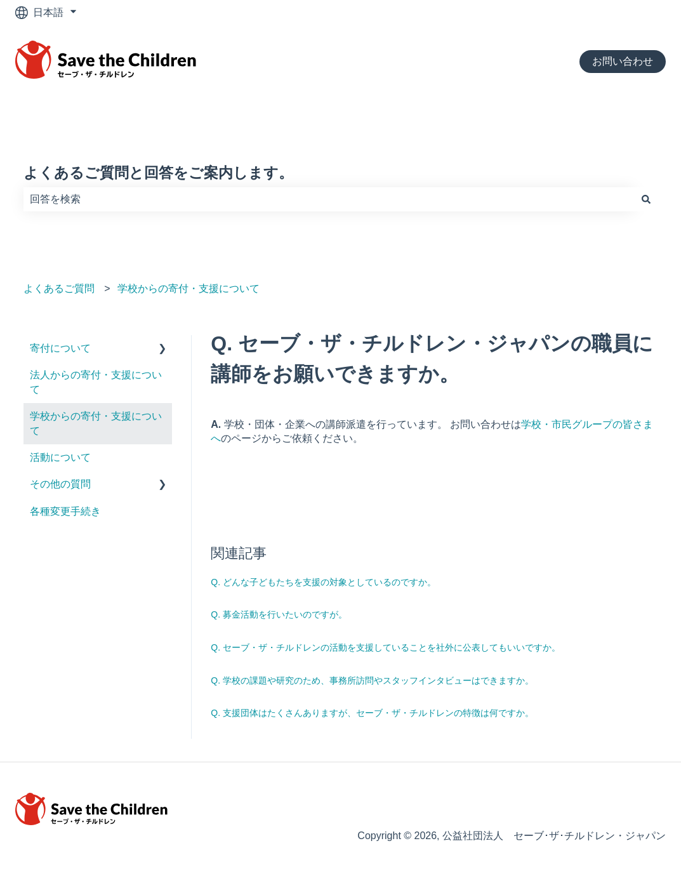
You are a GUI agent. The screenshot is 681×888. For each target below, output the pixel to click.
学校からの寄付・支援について (188, 288)
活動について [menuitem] (60, 457)
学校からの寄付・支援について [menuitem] (96, 423)
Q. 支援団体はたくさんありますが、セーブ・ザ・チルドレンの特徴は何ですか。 (372, 713)
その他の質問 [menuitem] (60, 484)
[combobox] (328, 199)
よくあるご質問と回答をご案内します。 (158, 172)
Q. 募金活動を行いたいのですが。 (279, 614)
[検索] (646, 199)
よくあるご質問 (59, 288)
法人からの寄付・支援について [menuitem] (96, 381)
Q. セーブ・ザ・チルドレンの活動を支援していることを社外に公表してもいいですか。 (385, 647)
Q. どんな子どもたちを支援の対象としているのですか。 (323, 582)
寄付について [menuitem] (60, 348)
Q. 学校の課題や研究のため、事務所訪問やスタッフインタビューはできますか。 (372, 680)
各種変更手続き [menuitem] (65, 511)
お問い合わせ (622, 61)
